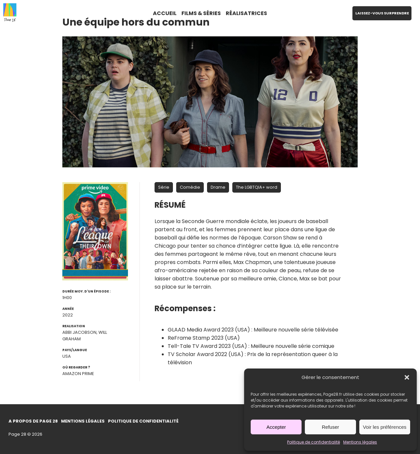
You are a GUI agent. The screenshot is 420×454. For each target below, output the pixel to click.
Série (163, 187)
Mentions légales (360, 442)
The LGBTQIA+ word (256, 187)
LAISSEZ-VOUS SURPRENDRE (382, 13)
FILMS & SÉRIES (201, 13)
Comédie (190, 187)
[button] (407, 377)
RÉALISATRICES (246, 13)
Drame (218, 187)
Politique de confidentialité (313, 442)
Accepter (276, 427)
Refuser (330, 427)
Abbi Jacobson (79, 332)
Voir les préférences (385, 427)
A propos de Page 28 (33, 421)
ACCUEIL (165, 13)
